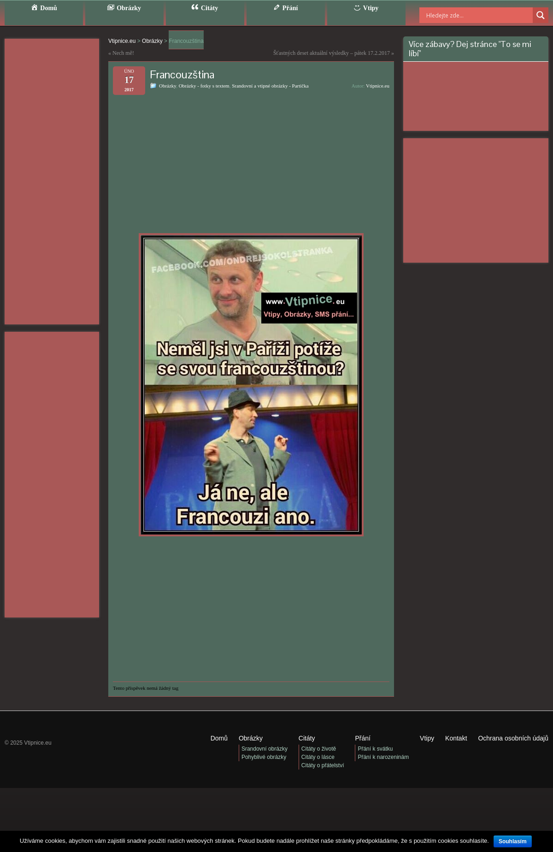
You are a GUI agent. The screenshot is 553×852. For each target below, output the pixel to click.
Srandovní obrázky (264, 749)
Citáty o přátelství (322, 765)
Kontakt (456, 738)
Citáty (307, 738)
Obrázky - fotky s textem (204, 85)
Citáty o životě (318, 749)
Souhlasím (513, 841)
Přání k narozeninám (383, 757)
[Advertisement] (52, 181)
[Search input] (467, 15)
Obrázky (167, 85)
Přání (362, 738)
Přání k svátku (375, 749)
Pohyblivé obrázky (263, 757)
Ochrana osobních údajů (513, 738)
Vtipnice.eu (377, 85)
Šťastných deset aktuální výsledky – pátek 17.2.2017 (331, 53)
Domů (219, 738)
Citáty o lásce (318, 757)
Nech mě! (123, 53)
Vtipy (427, 738)
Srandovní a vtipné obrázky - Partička (270, 85)
